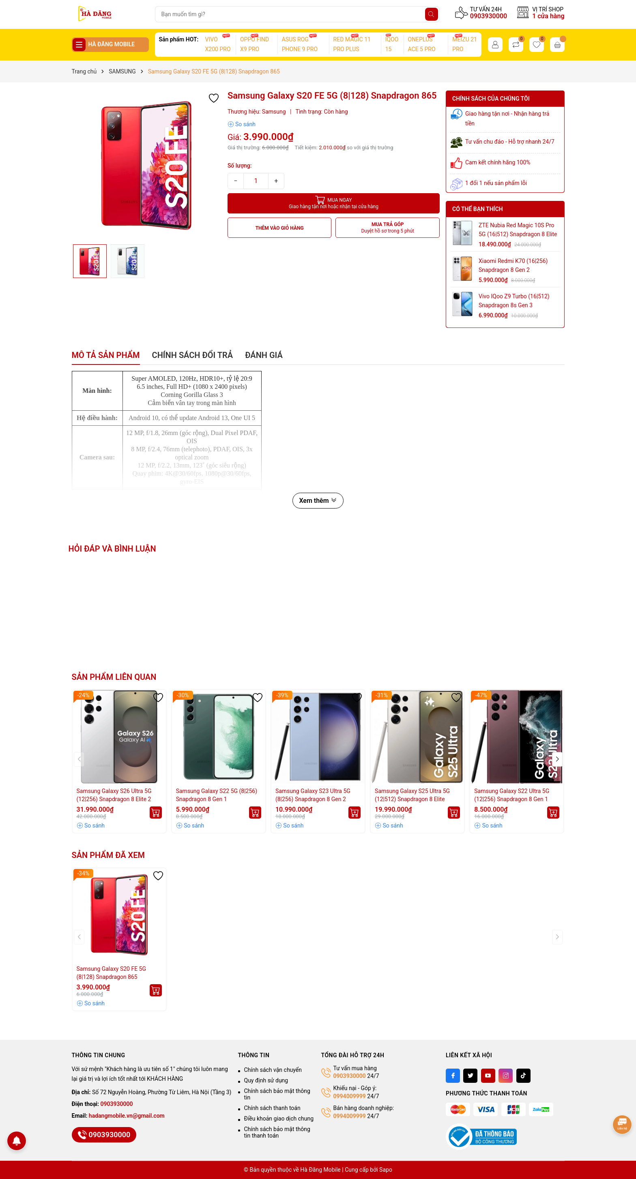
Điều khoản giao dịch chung (279, 1118)
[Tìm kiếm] (431, 14)
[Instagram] (505, 1076)
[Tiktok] (523, 1076)
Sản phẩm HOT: (179, 39)
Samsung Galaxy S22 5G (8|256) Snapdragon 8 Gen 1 (216, 795)
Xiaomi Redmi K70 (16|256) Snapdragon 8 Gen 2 (513, 265)
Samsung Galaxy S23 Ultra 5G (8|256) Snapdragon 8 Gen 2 (312, 795)
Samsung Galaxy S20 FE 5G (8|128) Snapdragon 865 (111, 973)
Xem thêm (318, 500)
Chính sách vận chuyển (273, 1070)
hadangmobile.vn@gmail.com (127, 1115)
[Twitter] (470, 1076)
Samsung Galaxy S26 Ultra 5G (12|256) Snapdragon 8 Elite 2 (114, 795)
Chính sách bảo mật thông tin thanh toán (277, 1132)
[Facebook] (453, 1076)
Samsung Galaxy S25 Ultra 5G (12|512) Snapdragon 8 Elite (412, 795)
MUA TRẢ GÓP (387, 228)
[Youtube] (488, 1076)
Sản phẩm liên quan (114, 677)
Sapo (385, 1169)
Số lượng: (240, 165)
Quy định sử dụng (266, 1080)
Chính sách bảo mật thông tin (277, 1094)
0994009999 (349, 1096)
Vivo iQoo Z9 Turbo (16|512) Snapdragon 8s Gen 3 (514, 300)
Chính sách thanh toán (272, 1108)
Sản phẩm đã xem (108, 855)
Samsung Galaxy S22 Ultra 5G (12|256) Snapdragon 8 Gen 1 (511, 795)
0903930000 (488, 16)
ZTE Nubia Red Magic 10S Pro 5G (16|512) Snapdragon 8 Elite (518, 229)
